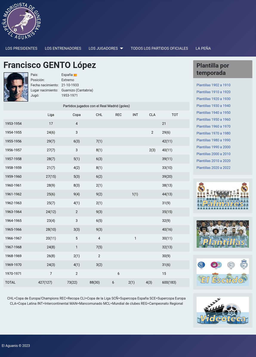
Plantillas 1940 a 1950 (214, 113)
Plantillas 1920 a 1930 (214, 99)
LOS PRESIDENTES (21, 48)
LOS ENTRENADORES (63, 48)
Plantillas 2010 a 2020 (214, 161)
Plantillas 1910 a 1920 (214, 92)
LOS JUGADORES (103, 48)
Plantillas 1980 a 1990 (214, 140)
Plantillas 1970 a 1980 (214, 133)
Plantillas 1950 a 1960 (214, 119)
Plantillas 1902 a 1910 (214, 85)
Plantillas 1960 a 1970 (214, 126)
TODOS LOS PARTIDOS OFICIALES (159, 48)
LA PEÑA (203, 48)
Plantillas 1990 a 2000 (214, 147)
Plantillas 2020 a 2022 (214, 168)
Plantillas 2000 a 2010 (214, 154)
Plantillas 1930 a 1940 (214, 106)
